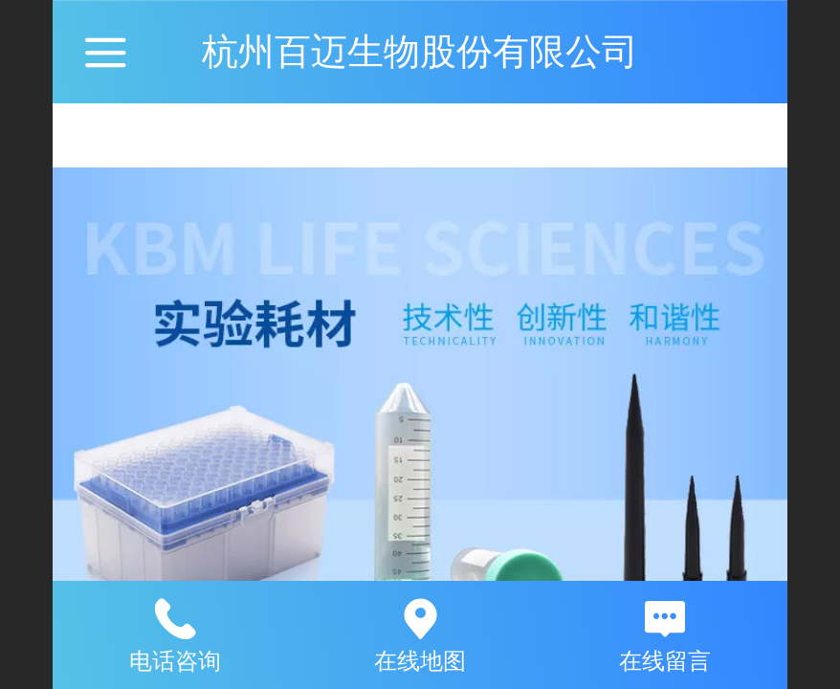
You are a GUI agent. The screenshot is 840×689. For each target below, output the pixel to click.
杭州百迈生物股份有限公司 (420, 51)
